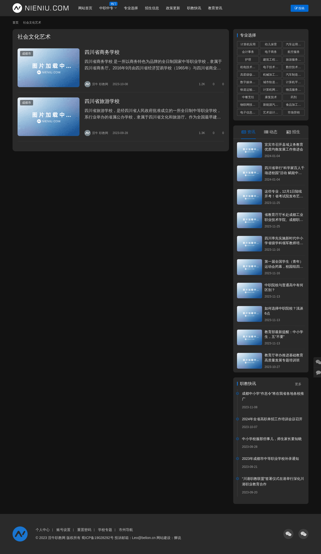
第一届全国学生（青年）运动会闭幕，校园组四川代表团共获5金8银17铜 (284, 266)
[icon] (288, 534)
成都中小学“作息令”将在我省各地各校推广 (273, 396)
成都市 (26, 53)
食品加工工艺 (295, 104)
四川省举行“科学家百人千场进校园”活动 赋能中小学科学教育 (284, 173)
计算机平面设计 (295, 82)
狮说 (177, 538)
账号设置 (63, 530)
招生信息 (152, 8)
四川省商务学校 (101, 52)
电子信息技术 (249, 112)
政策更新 (173, 8)
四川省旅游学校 (101, 101)
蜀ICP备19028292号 (98, 538)
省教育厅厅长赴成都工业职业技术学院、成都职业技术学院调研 (284, 219)
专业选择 (131, 8)
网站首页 (85, 8)
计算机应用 (248, 44)
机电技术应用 (249, 67)
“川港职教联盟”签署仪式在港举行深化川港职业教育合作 (273, 481)
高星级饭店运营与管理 (249, 74)
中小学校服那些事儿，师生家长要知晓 (272, 439)
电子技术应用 (272, 67)
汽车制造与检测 (295, 74)
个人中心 (43, 530)
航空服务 (294, 52)
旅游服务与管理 (295, 59)
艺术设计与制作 (272, 112)
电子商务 (271, 52)
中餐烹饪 (248, 97)
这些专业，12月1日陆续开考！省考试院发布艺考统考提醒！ (284, 196)
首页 (16, 22)
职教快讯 (194, 8)
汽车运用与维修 (295, 44)
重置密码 (84, 530)
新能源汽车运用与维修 (272, 104)
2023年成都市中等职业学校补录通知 (270, 459)
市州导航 (126, 530)
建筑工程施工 (272, 59)
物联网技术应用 (249, 104)
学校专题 (105, 530)
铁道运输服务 (249, 89)
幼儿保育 (271, 44)
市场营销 (294, 112)
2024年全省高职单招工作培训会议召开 (272, 419)
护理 (248, 59)
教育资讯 (215, 8)
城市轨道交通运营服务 (272, 82)
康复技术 (271, 97)
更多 (300, 384)
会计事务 (248, 52)
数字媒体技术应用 (249, 82)
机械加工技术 (272, 74)
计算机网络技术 (272, 89)
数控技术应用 (295, 67)
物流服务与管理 (295, 89)
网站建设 (163, 538)
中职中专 (107, 8)
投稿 (299, 8)
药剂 (294, 97)
